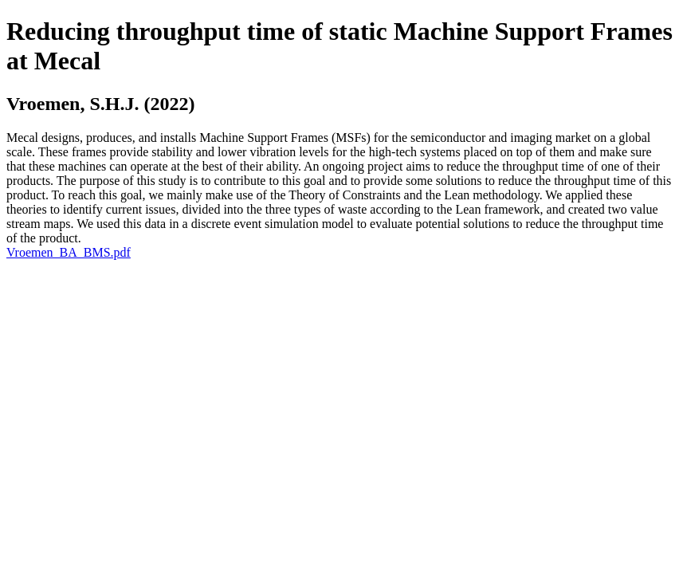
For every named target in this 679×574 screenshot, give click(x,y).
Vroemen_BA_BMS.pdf (68, 252)
